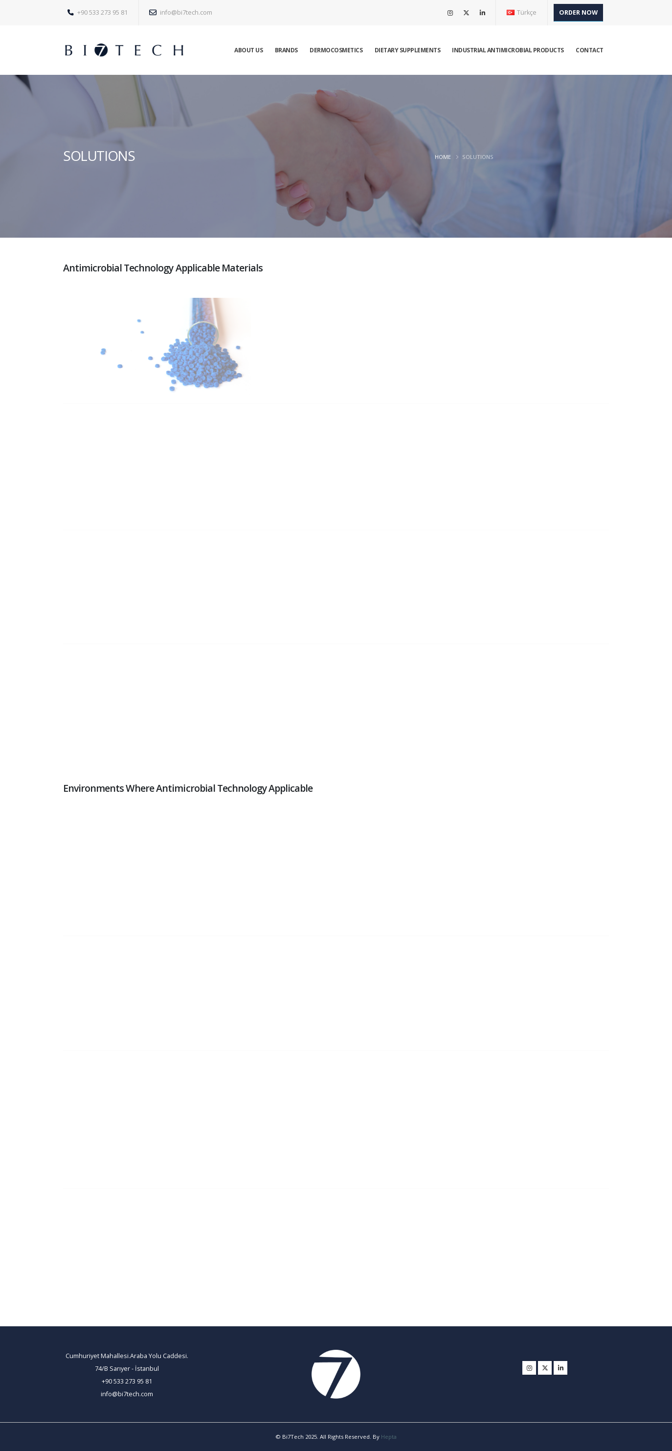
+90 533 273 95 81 (97, 12)
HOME (443, 156)
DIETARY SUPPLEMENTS (408, 50)
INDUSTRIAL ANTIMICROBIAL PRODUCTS (508, 50)
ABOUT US (248, 50)
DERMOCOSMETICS (336, 50)
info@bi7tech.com (180, 12)
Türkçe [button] (522, 12)
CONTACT (590, 50)
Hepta (389, 1436)
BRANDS (286, 50)
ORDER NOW (578, 12)
